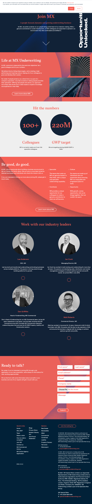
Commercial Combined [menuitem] (47, 431)
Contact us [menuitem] (20, 440)
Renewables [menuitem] (44, 427)
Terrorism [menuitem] (43, 438)
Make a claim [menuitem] (20, 431)
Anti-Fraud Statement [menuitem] (35, 430)
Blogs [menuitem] (30, 424)
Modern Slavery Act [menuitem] (34, 428)
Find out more (70, 2)
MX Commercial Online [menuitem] (23, 443)
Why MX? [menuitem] (19, 427)
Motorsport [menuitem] (44, 441)
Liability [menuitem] (43, 434)
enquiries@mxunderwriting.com (68, 444)
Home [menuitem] (18, 424)
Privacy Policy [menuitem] (32, 426)
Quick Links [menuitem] (20, 422)
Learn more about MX (22, 91)
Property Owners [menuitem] (45, 436)
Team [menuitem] (18, 429)
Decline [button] (79, 8)
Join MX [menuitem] (19, 438)
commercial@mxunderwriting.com (68, 465)
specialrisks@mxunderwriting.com (70, 492)
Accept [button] (71, 8)
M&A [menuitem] (42, 429)
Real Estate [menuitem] (44, 424)
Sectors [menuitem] (43, 422)
